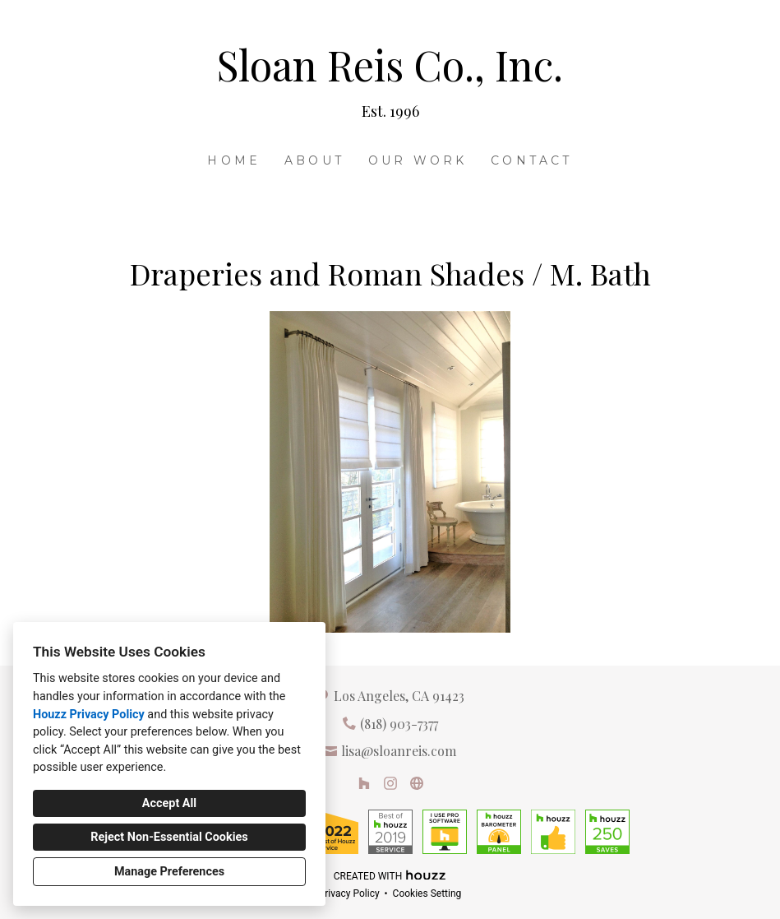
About (314, 160)
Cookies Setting (427, 893)
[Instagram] (390, 783)
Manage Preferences (169, 872)
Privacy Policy (349, 893)
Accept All (169, 803)
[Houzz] (364, 783)
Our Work (418, 160)
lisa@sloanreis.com (398, 750)
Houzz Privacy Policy (89, 715)
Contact (531, 160)
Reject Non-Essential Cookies (168, 837)
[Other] (416, 783)
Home (234, 160)
